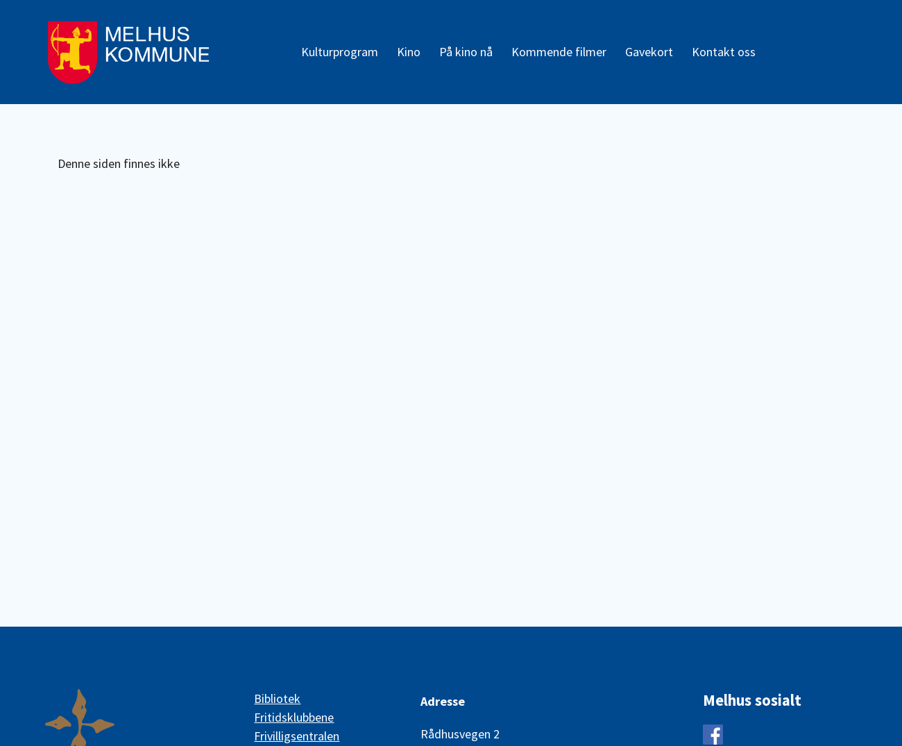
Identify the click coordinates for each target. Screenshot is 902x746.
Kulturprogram (339, 52)
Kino (408, 52)
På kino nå (466, 52)
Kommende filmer (558, 52)
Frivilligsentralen (296, 736)
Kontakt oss (724, 52)
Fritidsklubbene (294, 717)
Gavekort (649, 52)
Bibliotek (277, 698)
